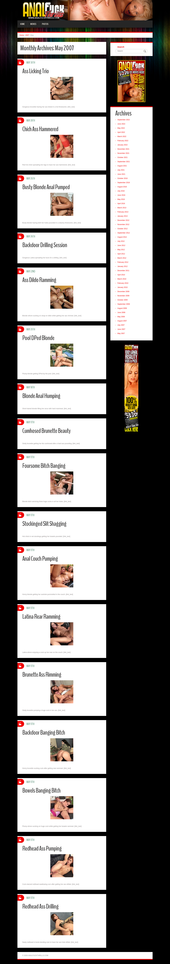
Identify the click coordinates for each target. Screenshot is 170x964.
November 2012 (123, 224)
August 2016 (122, 187)
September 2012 (123, 233)
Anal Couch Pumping (40, 558)
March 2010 (121, 279)
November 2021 (123, 153)
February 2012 (122, 262)
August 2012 (122, 237)
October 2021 (122, 157)
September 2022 (123, 120)
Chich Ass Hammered (40, 129)
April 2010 (121, 275)
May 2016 (121, 199)
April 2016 (121, 204)
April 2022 (121, 132)
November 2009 (123, 296)
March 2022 (121, 136)
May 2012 (121, 250)
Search (120, 47)
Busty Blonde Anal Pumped (46, 187)
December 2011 (123, 271)
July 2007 (121, 325)
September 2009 (123, 304)
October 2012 (122, 229)
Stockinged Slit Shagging (44, 524)
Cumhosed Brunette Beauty (46, 431)
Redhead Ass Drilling (40, 906)
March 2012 (121, 258)
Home (22, 24)
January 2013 (122, 216)
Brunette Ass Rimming (41, 674)
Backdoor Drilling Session (44, 245)
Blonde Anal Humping (41, 396)
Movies (33, 24)
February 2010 (122, 283)
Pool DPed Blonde (38, 338)
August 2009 (122, 308)
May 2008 (121, 317)
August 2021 (122, 166)
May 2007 (121, 333)
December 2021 (123, 149)
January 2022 (122, 145)
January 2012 (122, 266)
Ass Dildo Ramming (39, 280)
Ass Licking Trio (35, 71)
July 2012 (121, 241)
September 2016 (123, 183)
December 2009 (123, 292)
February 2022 (122, 141)
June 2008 (121, 312)
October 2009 (122, 300)
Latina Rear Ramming (41, 616)
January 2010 (122, 287)
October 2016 (122, 178)
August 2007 (122, 321)
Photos (45, 24)
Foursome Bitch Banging (43, 466)
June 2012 (121, 245)
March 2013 (121, 208)
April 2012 (121, 254)
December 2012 (123, 220)
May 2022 (121, 128)
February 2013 (122, 212)
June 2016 (121, 195)
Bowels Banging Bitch (41, 790)
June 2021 (121, 174)
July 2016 (121, 191)
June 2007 (121, 329)
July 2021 (121, 170)
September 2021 (123, 162)
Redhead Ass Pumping (42, 848)
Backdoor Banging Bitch (43, 732)
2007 (27, 35)
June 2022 (121, 124)
